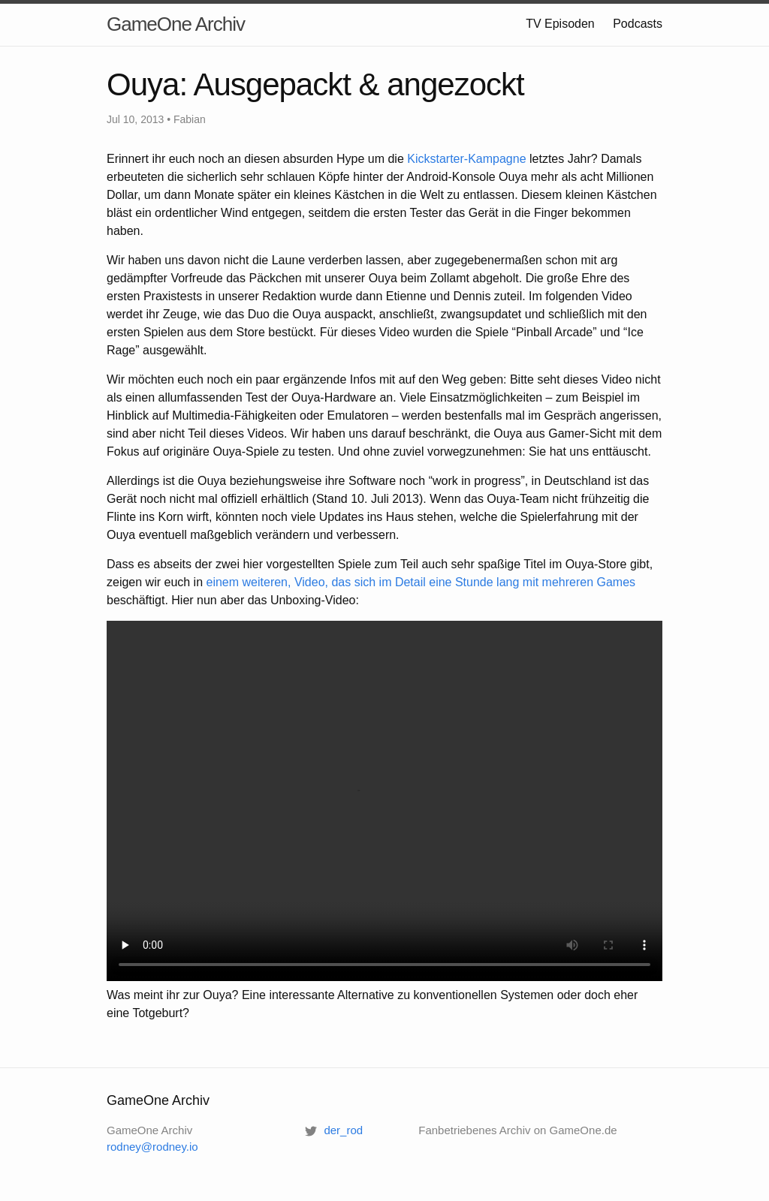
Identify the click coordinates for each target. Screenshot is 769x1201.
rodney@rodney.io (152, 1146)
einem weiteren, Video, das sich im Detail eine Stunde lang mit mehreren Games (421, 582)
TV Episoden (560, 23)
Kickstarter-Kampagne (466, 158)
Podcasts (637, 23)
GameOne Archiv (176, 24)
